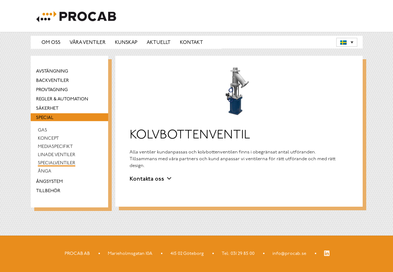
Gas (42, 131)
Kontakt (191, 42)
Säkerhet (47, 109)
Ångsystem (49, 182)
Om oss (50, 42)
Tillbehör (48, 192)
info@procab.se (289, 253)
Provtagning (52, 91)
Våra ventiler (88, 42)
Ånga (44, 172)
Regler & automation (62, 100)
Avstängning (52, 72)
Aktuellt (159, 42)
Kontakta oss (147, 179)
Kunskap (126, 42)
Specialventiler (56, 164)
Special (45, 118)
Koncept (48, 139)
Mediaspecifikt (55, 147)
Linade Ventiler (56, 155)
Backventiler (52, 81)
